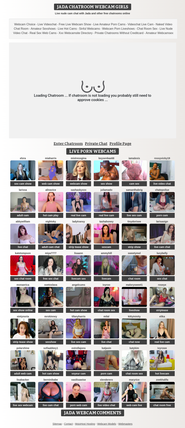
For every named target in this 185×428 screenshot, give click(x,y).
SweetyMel (134, 253)
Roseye (162, 284)
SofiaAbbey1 (50, 348)
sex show (106, 183)
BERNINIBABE (51, 379)
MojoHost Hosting (85, 423)
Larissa (23, 189)
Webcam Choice (24, 24)
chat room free (162, 405)
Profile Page (120, 143)
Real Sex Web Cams (43, 33)
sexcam (106, 247)
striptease (162, 310)
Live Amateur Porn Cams (109, 24)
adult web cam (22, 373)
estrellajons (79, 348)
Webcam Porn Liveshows (118, 28)
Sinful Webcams (89, 28)
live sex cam (134, 215)
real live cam (78, 215)
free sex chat (51, 278)
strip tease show (79, 247)
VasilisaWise (78, 379)
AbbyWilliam (23, 221)
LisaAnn (78, 253)
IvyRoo (106, 284)
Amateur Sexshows (43, 28)
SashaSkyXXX (78, 189)
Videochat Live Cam (141, 24)
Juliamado (106, 189)
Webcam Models (106, 423)
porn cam (162, 215)
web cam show (51, 183)
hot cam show (78, 310)
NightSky (51, 221)
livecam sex (79, 278)
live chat (23, 247)
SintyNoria (23, 316)
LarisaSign (162, 221)
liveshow (134, 310)
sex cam (51, 310)
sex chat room (22, 278)
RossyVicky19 (162, 158)
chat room (134, 278)
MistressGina (78, 158)
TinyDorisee (134, 221)
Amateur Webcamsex (159, 33)
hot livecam (162, 373)
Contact (68, 423)
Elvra (23, 158)
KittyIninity (134, 316)
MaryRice (134, 379)
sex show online (23, 310)
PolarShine (22, 348)
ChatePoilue (162, 189)
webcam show (78, 183)
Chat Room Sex (147, 28)
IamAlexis (134, 158)
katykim (134, 348)
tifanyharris (78, 316)
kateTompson (23, 253)
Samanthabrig (134, 189)
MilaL (106, 316)
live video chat (162, 183)
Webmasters (125, 423)
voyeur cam (79, 373)
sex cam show (22, 183)
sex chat (162, 278)
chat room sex (106, 310)
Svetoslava (50, 284)
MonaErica (23, 284)
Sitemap (57, 423)
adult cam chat (51, 247)
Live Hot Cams (67, 28)
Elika (162, 316)
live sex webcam (23, 405)
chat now (134, 341)
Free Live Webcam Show (75, 24)
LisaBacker (23, 379)
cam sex (134, 183)
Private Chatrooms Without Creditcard (119, 33)
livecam (106, 278)
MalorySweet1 (134, 284)
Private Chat (96, 143)
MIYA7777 (50, 253)
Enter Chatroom (68, 143)
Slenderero (106, 379)
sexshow (50, 341)
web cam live (134, 405)
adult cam (23, 215)
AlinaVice (50, 189)
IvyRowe (162, 348)
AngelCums (78, 284)
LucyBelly (162, 253)
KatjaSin (106, 348)
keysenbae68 (106, 158)
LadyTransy (78, 221)
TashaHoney (106, 221)
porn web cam (78, 405)
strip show (134, 247)
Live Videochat (47, 24)
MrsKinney (50, 316)
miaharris (50, 158)
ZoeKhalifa (162, 379)
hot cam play (51, 215)
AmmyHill (106, 253)
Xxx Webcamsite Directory (75, 33)
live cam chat (162, 247)
